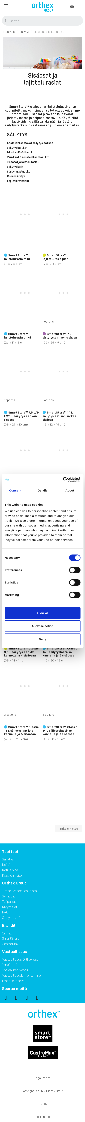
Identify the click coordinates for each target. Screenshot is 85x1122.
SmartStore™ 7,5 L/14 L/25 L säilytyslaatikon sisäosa (22, 415)
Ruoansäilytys (16, 176)
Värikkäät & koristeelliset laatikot (28, 157)
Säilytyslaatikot (17, 148)
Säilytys (17, 134)
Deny (42, 639)
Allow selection (42, 626)
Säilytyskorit (15, 167)
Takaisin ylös (68, 828)
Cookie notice (42, 1117)
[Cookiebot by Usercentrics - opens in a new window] (62, 479)
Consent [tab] (15, 490)
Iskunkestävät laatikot (21, 152)
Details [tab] (43, 490)
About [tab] (69, 490)
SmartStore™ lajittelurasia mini (17, 257)
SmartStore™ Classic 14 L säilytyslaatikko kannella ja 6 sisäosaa (60, 651)
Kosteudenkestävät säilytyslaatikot (30, 143)
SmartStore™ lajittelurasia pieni (56, 257)
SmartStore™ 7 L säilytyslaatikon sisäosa (60, 335)
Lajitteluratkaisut (18, 181)
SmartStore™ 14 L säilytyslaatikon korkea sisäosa (59, 415)
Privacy (42, 1104)
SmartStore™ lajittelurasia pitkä (17, 335)
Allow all (42, 613)
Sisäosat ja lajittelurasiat (23, 162)
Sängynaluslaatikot (19, 171)
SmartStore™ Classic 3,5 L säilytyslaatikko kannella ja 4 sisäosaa (21, 651)
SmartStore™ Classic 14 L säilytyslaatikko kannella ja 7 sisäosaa (60, 730)
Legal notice (42, 1078)
